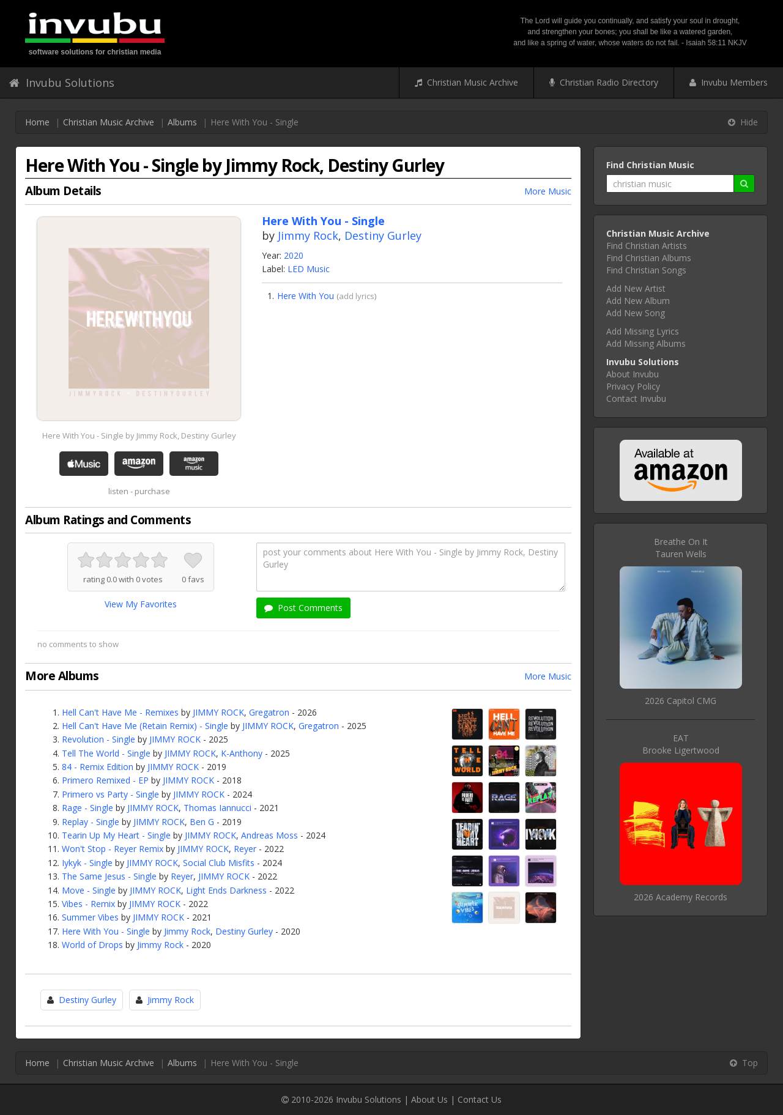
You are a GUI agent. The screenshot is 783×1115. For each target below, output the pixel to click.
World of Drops (92, 944)
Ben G (202, 822)
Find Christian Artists (646, 245)
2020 (293, 255)
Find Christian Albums (648, 258)
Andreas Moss (269, 835)
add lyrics (356, 296)
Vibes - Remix (88, 903)
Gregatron (269, 712)
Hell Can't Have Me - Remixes (120, 712)
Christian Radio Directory (603, 82)
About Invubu (632, 374)
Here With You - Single (106, 931)
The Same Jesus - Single (109, 876)
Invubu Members (728, 82)
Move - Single (89, 890)
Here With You (305, 296)
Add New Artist (636, 288)
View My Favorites (141, 604)
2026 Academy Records (680, 897)
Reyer (245, 848)
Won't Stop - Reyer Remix (112, 848)
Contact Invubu (636, 398)
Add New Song (635, 313)
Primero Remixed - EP (105, 780)
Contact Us (480, 1099)
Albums (182, 122)
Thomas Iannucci (217, 807)
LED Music (309, 269)
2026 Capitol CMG (680, 700)
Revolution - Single (98, 739)
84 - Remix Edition (97, 766)
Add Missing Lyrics (642, 331)
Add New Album (638, 300)
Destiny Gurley (382, 235)
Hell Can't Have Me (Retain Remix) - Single (145, 726)
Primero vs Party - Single (110, 794)
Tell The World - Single (106, 753)
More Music (547, 191)
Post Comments (303, 607)
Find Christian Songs (646, 270)
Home (37, 122)
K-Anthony (241, 753)
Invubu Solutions (61, 82)
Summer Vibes (90, 917)
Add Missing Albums (646, 343)
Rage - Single (87, 807)
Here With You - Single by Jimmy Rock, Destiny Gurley (139, 435)
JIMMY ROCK (218, 712)
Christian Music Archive (466, 82)
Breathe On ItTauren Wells (681, 548)
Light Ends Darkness (226, 890)
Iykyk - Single (87, 863)
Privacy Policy (633, 386)
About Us (429, 1099)
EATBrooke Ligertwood (680, 744)
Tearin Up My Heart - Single (116, 835)
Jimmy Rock (308, 235)
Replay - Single (90, 822)
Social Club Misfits (218, 863)
